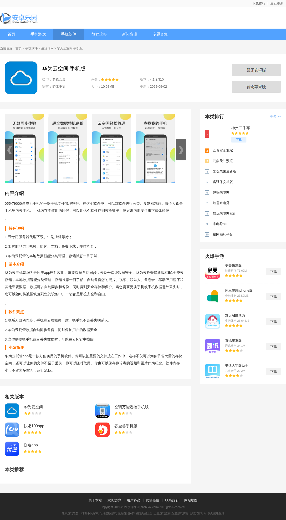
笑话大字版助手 (236, 365)
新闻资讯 (129, 34)
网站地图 (191, 500)
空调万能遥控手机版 (131, 407)
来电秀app (220, 224)
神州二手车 (240, 128)
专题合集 (160, 34)
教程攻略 (99, 34)
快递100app (34, 426)
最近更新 (277, 3)
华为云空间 (33, 407)
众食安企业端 (223, 150)
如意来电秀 (221, 203)
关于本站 (95, 500)
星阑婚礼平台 (223, 234)
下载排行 (259, 3)
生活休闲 (47, 48)
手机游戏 (38, 34)
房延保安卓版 (223, 182)
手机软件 (68, 34)
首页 (11, 34)
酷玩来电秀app (224, 213)
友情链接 (152, 500)
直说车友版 (233, 340)
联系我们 (172, 500)
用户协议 (133, 500)
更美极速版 (233, 265)
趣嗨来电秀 (221, 192)
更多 (275, 116)
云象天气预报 (223, 161)
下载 (239, 139)
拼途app (31, 445)
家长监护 (114, 500)
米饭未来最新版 (224, 171)
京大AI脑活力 (235, 315)
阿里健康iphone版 (239, 290)
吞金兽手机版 (125, 426)
